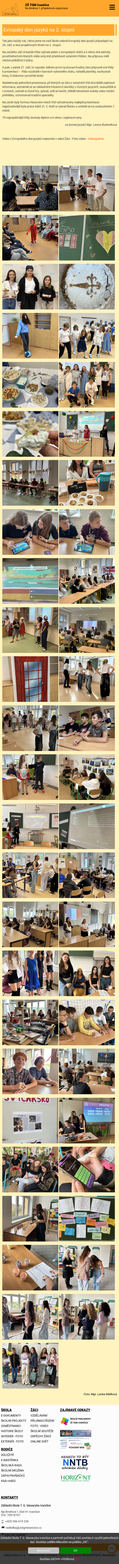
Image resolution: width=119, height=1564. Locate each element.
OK (75, 1550)
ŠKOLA (5, 1410)
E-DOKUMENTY (11, 1415)
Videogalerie (96, 138)
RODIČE (5, 1449)
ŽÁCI (34, 1410)
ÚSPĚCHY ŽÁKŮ (41, 1436)
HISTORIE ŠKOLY (12, 1431)
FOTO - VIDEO (39, 1426)
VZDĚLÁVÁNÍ (39, 1415)
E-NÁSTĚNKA (9, 1460)
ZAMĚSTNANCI (11, 1426)
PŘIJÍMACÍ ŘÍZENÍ (42, 1420)
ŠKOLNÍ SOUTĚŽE (42, 1431)
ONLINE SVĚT (39, 1441)
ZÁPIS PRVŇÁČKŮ (13, 1475)
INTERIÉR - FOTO (12, 1436)
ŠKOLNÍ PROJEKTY (13, 1420)
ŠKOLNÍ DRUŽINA (12, 1470)
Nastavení (43, 1550)
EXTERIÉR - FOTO (12, 1441)
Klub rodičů (8, 1480)
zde (77, 1559)
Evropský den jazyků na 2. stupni (39, 30)
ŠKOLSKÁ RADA (11, 1465)
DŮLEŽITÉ (7, 1455)
